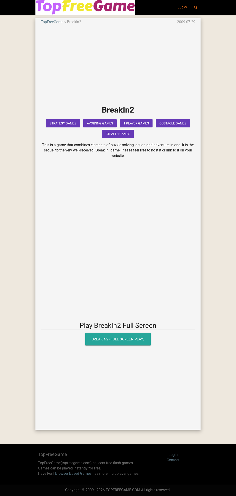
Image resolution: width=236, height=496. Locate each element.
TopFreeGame (52, 22)
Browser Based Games (73, 474)
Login (173, 455)
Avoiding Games (100, 123)
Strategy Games (63, 123)
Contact (173, 460)
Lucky (182, 7)
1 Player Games (136, 123)
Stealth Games (118, 134)
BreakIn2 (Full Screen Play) (118, 339)
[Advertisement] (118, 68)
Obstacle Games (172, 123)
